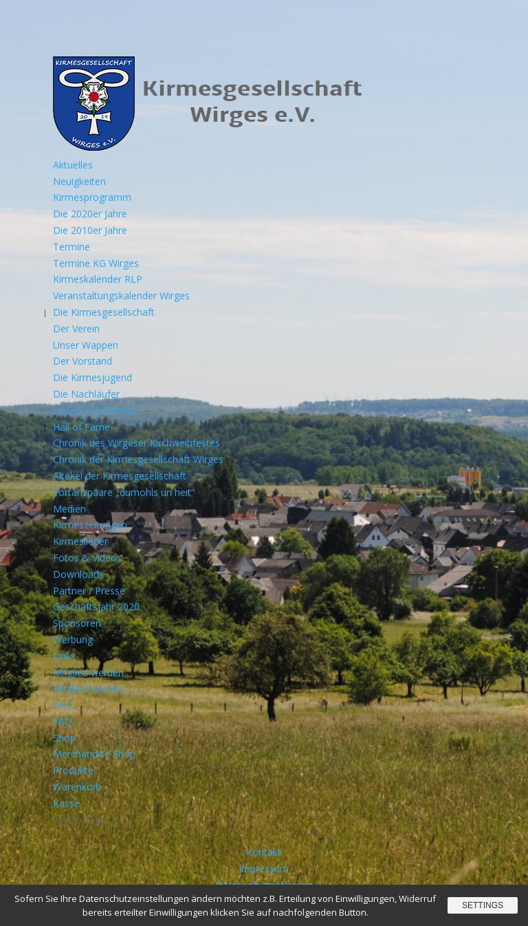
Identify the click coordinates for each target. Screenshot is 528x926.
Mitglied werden (88, 672)
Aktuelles (73, 164)
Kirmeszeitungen (90, 524)
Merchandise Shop (94, 753)
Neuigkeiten (79, 181)
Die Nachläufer (86, 393)
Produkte (73, 770)
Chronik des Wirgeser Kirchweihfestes (136, 442)
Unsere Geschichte (94, 410)
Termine (71, 246)
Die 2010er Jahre (90, 230)
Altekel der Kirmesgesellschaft (119, 475)
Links (64, 656)
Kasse (66, 803)
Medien (69, 508)
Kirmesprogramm (92, 197)
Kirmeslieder (80, 541)
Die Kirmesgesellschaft (104, 312)
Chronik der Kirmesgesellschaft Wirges (138, 459)
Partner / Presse (89, 590)
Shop (64, 737)
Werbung (73, 639)
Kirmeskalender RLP (97, 279)
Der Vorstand (82, 360)
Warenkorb (77, 786)
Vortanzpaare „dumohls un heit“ (124, 492)
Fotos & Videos (87, 557)
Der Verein (76, 328)
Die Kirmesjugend (92, 377)
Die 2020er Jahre (90, 213)
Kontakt (263, 852)
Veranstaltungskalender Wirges (121, 295)
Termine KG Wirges (96, 263)
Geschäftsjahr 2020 (96, 606)
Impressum (264, 868)
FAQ (62, 704)
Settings (482, 905)
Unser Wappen (85, 345)
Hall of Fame (81, 426)
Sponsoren (77, 622)
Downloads (78, 574)
